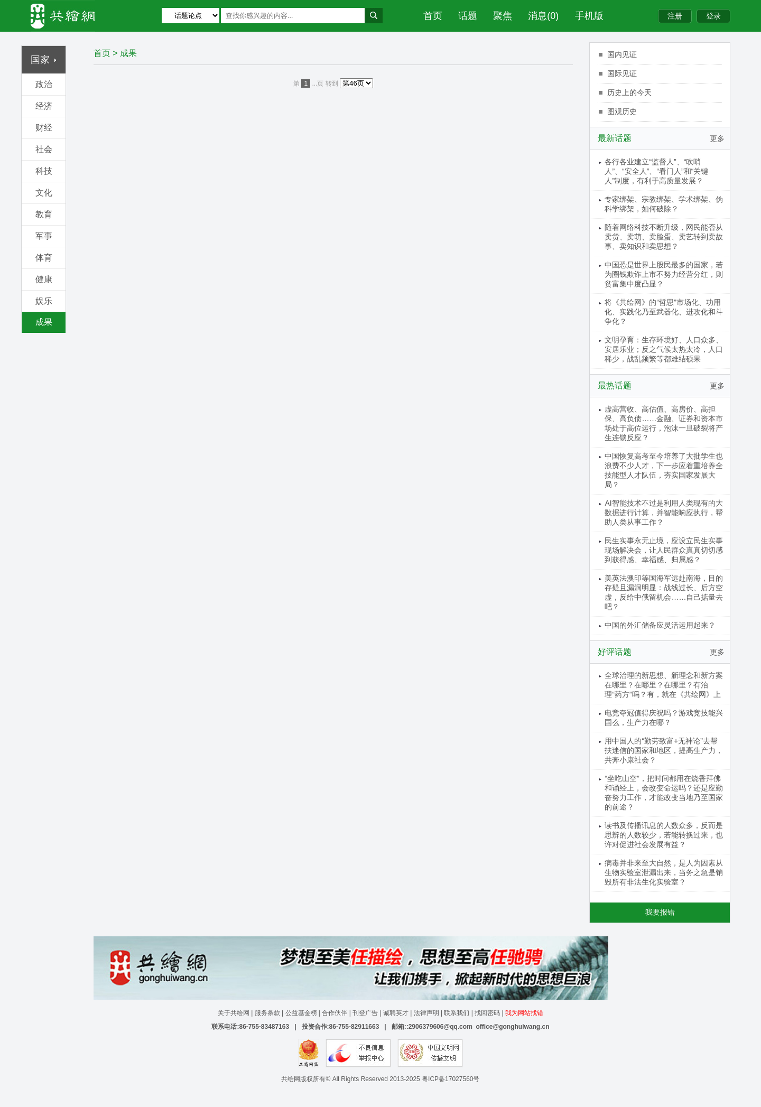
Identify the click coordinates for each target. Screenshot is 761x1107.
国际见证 (622, 73)
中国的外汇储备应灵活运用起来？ (660, 625)
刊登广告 (365, 1013)
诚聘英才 (396, 1013)
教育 (43, 214)
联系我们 (456, 1013)
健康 (43, 279)
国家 (44, 59)
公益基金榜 (301, 1013)
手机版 (589, 16)
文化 (43, 192)
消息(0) (543, 16)
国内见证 (622, 54)
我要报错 (660, 912)
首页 (432, 16)
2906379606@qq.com (440, 1026)
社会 (43, 149)
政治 (43, 84)
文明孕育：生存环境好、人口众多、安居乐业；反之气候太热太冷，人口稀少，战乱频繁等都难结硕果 (664, 349)
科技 (43, 170)
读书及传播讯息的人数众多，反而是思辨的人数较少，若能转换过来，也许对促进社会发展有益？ (664, 835)
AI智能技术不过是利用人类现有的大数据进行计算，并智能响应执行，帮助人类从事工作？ (664, 512)
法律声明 (426, 1013)
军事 (43, 235)
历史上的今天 (629, 92)
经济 (43, 105)
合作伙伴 (334, 1013)
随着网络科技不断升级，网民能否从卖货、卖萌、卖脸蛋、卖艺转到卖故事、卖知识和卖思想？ (664, 236)
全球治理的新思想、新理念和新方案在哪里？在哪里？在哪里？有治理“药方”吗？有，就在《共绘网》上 (664, 685)
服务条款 (267, 1013)
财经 (43, 127)
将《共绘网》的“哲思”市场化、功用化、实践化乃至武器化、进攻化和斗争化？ (664, 311)
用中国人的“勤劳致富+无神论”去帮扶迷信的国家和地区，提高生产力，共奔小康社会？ (664, 750)
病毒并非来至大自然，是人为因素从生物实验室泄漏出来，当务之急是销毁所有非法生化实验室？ (664, 872)
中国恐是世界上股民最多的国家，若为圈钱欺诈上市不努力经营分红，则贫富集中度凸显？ (664, 274)
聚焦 (502, 16)
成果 (43, 322)
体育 (43, 257)
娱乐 (43, 300)
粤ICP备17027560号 (450, 1079)
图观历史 (622, 111)
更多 (717, 138)
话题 (467, 16)
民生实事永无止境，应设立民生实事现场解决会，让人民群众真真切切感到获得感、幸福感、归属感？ (664, 550)
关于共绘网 (233, 1013)
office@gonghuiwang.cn (512, 1026)
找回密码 (487, 1013)
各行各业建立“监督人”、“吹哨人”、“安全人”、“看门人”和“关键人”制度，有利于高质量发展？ (656, 171)
